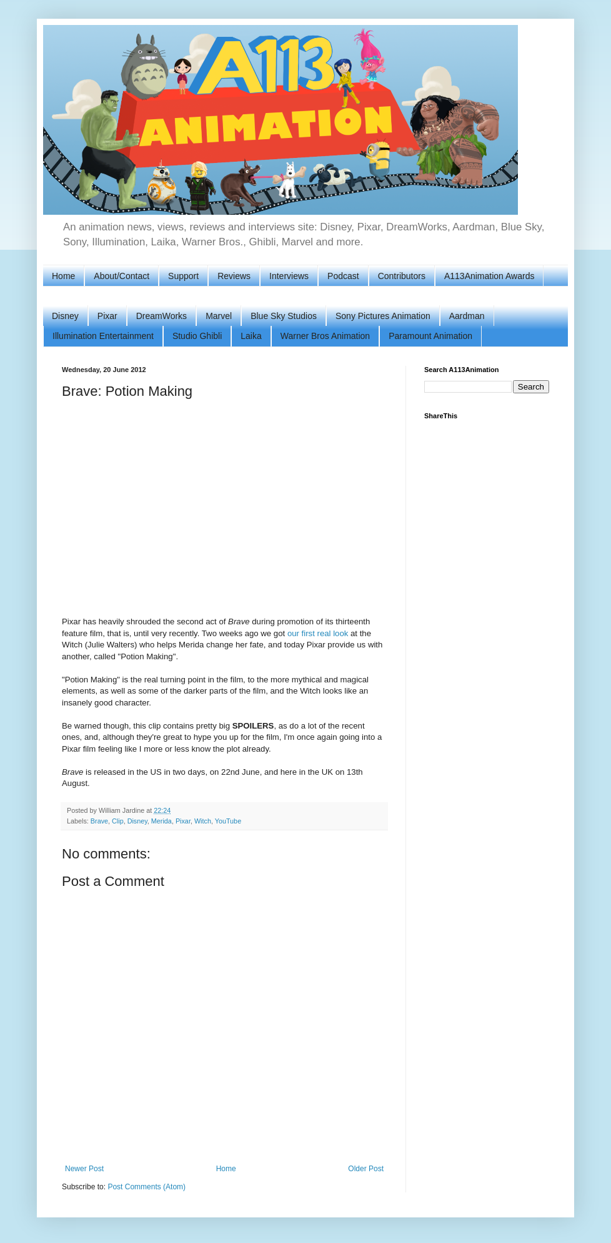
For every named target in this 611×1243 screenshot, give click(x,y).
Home (63, 276)
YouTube (228, 821)
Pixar (107, 316)
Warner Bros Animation (325, 336)
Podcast (343, 276)
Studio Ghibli (197, 336)
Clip (118, 821)
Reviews (234, 276)
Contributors (401, 276)
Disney (65, 316)
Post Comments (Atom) (146, 1186)
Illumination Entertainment (103, 336)
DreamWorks (161, 316)
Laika (251, 336)
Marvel (219, 316)
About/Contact (121, 276)
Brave (99, 821)
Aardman (467, 316)
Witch (202, 821)
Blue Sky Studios (284, 316)
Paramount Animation (430, 336)
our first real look (317, 633)
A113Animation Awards (489, 276)
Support (183, 276)
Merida (161, 821)
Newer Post (84, 1168)
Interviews (289, 276)
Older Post (366, 1168)
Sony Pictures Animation (382, 316)
